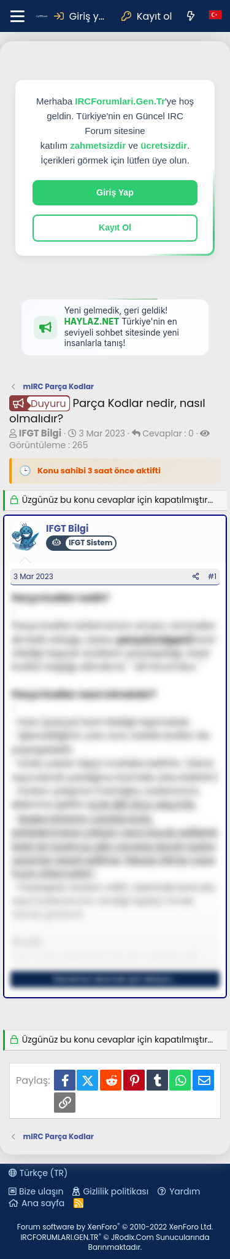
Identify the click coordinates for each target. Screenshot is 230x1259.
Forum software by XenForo (115, 1227)
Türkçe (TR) (38, 1173)
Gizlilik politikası (115, 1191)
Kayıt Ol (115, 227)
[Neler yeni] (190, 16)
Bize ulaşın (41, 1191)
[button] (17, 16)
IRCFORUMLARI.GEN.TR (114, 1242)
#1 (212, 576)
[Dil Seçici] (215, 16)
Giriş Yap (114, 192)
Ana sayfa (42, 1203)
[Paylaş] (196, 577)
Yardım (184, 1191)
